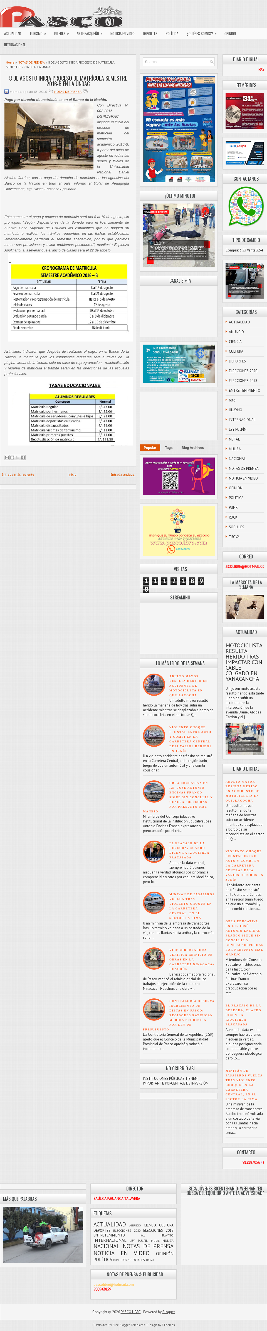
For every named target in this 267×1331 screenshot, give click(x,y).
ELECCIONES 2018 (243, 380)
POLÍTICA (172, 33)
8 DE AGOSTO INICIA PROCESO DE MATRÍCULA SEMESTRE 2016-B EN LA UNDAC (68, 80)
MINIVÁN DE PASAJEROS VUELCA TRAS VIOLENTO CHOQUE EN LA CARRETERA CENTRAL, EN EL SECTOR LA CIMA (244, 1085)
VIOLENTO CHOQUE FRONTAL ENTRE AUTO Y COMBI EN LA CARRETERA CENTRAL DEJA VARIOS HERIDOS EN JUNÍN (245, 865)
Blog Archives (193, 448)
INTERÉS (63, 32)
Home (10, 62)
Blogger (168, 1312)
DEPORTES (150, 33)
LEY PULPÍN (237, 429)
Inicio (72, 474)
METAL (234, 439)
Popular (150, 448)
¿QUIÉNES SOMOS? (203, 32)
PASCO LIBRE (131, 1312)
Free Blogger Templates (129, 1325)
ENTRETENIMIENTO (244, 390)
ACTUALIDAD (12, 33)
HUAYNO (235, 410)
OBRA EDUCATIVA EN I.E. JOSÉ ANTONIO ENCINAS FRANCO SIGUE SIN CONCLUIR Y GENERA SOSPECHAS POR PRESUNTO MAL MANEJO (178, 797)
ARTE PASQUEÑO (91, 32)
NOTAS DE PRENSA (31, 62)
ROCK (233, 517)
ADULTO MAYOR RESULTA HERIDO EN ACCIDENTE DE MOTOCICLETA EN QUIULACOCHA (188, 686)
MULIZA (235, 449)
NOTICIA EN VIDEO (122, 33)
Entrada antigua (122, 474)
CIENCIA (235, 341)
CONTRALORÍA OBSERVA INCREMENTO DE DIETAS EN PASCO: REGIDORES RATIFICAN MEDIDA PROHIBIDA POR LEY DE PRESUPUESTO (178, 1015)
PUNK (233, 507)
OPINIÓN (230, 33)
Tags (169, 448)
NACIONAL (237, 458)
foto (232, 400)
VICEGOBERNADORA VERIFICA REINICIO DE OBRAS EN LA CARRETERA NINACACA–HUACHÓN (192, 959)
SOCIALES (236, 527)
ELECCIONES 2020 (243, 371)
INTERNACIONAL (15, 44)
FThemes (168, 1325)
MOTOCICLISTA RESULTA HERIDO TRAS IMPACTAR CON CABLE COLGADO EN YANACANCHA (244, 662)
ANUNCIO (236, 332)
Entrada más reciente (18, 474)
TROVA (234, 536)
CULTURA (236, 351)
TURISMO (39, 32)
